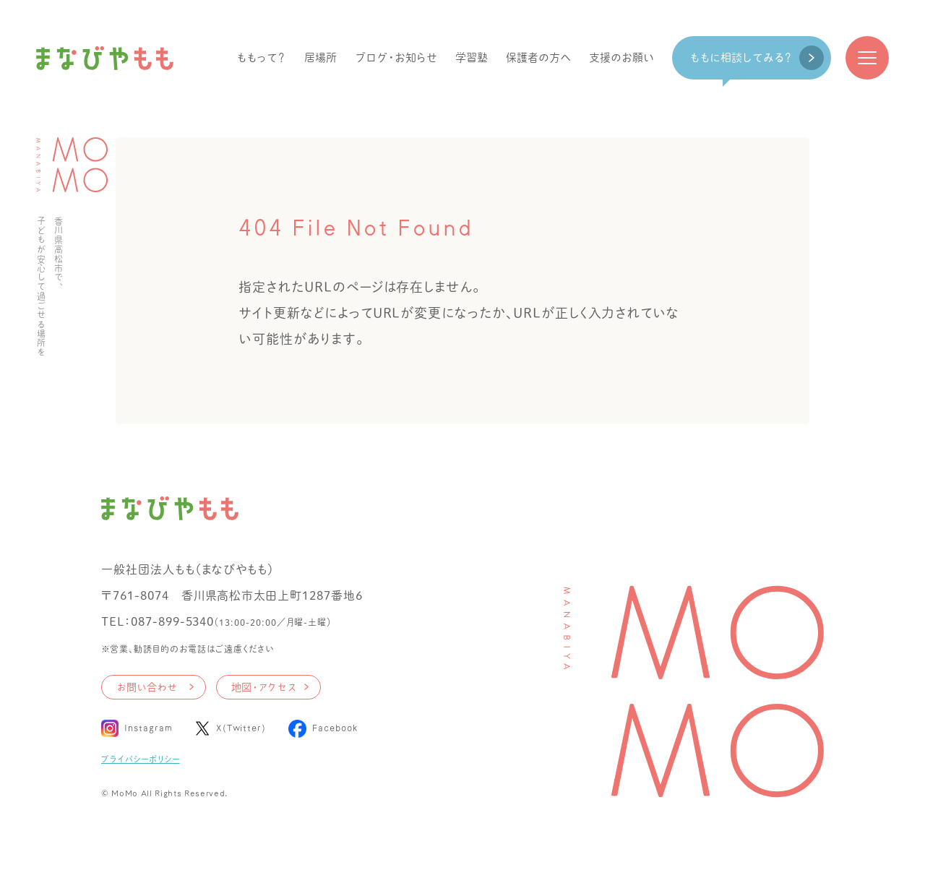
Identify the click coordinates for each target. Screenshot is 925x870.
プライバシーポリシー (140, 759)
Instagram (148, 728)
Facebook (335, 728)
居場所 (320, 57)
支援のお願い (621, 57)
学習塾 (471, 57)
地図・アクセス (263, 687)
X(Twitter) (241, 728)
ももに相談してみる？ (741, 57)
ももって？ (261, 57)
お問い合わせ (146, 687)
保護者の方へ (538, 57)
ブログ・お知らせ (396, 57)
